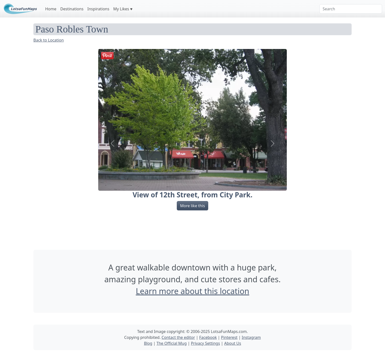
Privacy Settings (205, 343)
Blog (148, 343)
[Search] (350, 9)
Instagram (251, 337)
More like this (192, 205)
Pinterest (229, 337)
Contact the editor (178, 337)
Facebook (208, 337)
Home (50, 9)
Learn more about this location (192, 291)
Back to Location (48, 40)
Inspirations (98, 9)
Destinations (71, 9)
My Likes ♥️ (122, 9)
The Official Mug (171, 343)
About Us (232, 343)
